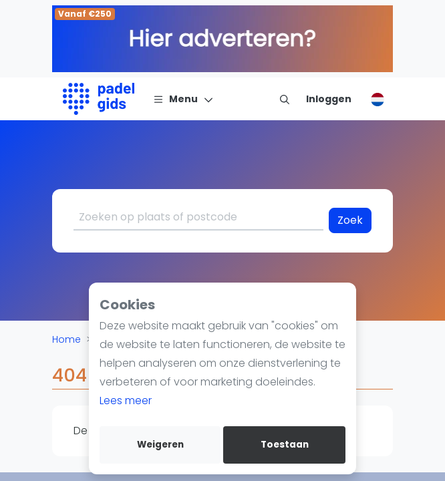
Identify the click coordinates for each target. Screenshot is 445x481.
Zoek (350, 220)
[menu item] (284, 99)
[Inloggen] (328, 99)
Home (66, 339)
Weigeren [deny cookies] (160, 444)
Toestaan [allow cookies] (285, 444)
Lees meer (126, 400)
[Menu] (183, 99)
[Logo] (98, 98)
